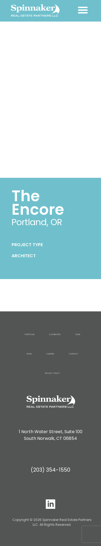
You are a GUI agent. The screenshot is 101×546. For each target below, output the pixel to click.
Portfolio (30, 334)
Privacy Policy (52, 373)
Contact (73, 354)
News (29, 354)
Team (77, 334)
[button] (6, 100)
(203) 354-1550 (50, 470)
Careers (50, 354)
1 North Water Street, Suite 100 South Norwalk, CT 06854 (50, 435)
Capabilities (55, 334)
